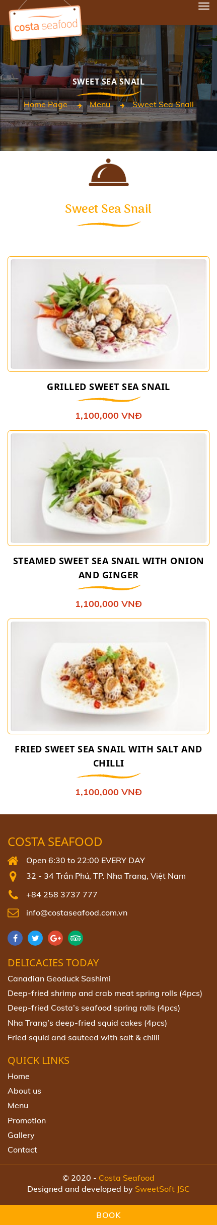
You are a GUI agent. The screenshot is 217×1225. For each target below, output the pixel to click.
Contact (22, 1149)
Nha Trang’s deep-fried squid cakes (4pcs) (87, 1023)
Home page (45, 104)
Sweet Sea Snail (163, 104)
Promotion (27, 1120)
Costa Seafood (55, 841)
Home (19, 1076)
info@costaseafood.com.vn (76, 912)
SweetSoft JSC (162, 1189)
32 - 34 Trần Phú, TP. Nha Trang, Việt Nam (106, 876)
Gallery (21, 1135)
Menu (100, 104)
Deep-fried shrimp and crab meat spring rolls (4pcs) (105, 993)
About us (24, 1091)
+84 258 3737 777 (62, 894)
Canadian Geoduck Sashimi (59, 978)
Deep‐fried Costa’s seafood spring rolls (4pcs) (94, 1008)
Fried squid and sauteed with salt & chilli (84, 1037)
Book (108, 1215)
